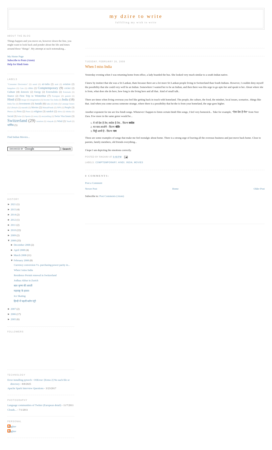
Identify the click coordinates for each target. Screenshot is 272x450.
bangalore (11, 88)
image (23, 100)
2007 (13, 308)
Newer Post (91, 188)
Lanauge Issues (68, 104)
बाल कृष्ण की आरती (23, 285)
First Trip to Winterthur (33, 95)
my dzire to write (136, 16)
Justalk (38, 103)
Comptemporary (106, 162)
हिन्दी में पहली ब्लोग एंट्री (25, 301)
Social (10, 116)
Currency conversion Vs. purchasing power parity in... (42, 264)
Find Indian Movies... (18, 136)
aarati (35, 84)
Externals (67, 92)
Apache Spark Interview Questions (25, 388)
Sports (27, 116)
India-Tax (11, 104)
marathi (24, 107)
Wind (59, 121)
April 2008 (20, 249)
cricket (67, 88)
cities (30, 88)
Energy (37, 92)
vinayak (50, 121)
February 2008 (21, 260)
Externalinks (52, 92)
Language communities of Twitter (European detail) (34, 405)
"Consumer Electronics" (17, 84)
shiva (60, 111)
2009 (13, 235)
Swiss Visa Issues (63, 116)
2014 (13, 214)
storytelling (46, 116)
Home (175, 188)
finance (10, 96)
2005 (13, 319)
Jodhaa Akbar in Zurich (26, 280)
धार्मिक (10, 125)
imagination (35, 100)
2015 (13, 209)
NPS (59, 107)
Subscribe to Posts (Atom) (21, 60)
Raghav (12, 426)
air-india (46, 84)
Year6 (68, 121)
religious (38, 111)
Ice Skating (20, 295)
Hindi (121, 162)
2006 (13, 314)
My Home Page (15, 56)
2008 (13, 240)
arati (56, 84)
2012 (13, 219)
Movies (138, 162)
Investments (24, 103)
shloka (68, 111)
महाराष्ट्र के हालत (21, 290)
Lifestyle (14, 107)
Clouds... (12, 409)
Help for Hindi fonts (17, 64)
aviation (67, 84)
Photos (10, 111)
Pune (28, 111)
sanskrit (49, 111)
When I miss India (98, 67)
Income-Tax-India (50, 100)
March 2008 (20, 255)
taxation (39, 121)
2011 (13, 224)
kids (56, 104)
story (36, 116)
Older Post (259, 188)
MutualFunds (47, 107)
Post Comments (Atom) (111, 196)
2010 (13, 230)
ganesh (68, 96)
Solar (19, 116)
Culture (11, 91)
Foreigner (56, 96)
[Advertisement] (131, 38)
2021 (13, 204)
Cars (22, 88)
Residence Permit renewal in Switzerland (35, 275)
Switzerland (17, 120)
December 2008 (22, 244)
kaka (48, 104)
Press (19, 111)
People (68, 107)
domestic (25, 92)
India (129, 162)
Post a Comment (93, 182)
